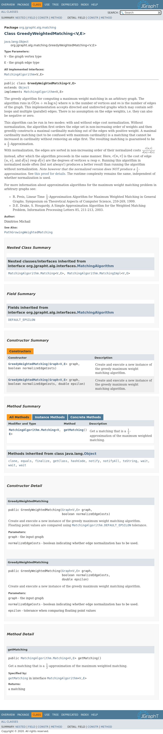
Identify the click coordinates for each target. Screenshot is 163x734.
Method (56, 17)
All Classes (9, 11)
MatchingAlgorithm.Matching (31, 273)
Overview (8, 4)
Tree (55, 4)
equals (26, 461)
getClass (60, 461)
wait (144, 461)
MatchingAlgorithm (19, 74)
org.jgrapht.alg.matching (37, 27)
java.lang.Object (16, 41)
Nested (20, 17)
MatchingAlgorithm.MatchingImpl (94, 273)
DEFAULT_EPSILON (21, 319)
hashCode (78, 461)
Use (47, 4)
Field (31, 17)
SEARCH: (113, 12)
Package (23, 4)
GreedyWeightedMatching (28, 364)
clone (12, 461)
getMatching (73, 430)
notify (94, 461)
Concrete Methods (85, 417)
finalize (42, 461)
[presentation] (44, 103)
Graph (53, 364)
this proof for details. (50, 173)
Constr (43, 17)
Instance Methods (50, 417)
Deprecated (69, 4)
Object (23, 87)
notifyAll (111, 461)
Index (85, 4)
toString (130, 461)
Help (94, 4)
